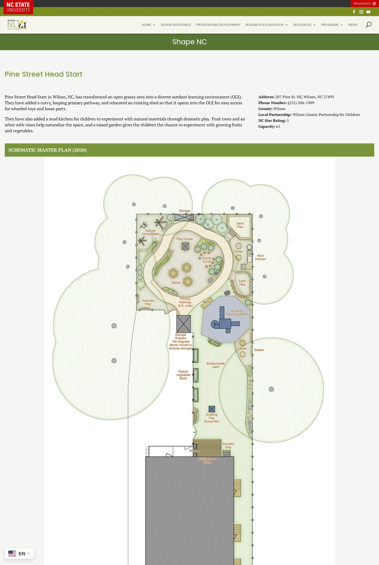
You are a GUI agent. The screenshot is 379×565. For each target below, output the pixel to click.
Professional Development (218, 25)
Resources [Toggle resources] (362, 3)
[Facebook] (354, 13)
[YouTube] (368, 13)
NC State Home (21, 3)
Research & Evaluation (265, 25)
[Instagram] (361, 13)
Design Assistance (176, 25)
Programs (330, 25)
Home (146, 25)
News (353, 25)
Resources (302, 25)
